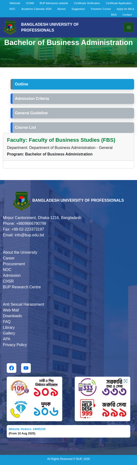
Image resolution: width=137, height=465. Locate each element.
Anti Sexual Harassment (23, 304)
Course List (25, 127)
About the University (20, 252)
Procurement (14, 264)
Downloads (12, 316)
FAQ (7, 322)
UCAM (30, 3)
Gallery (9, 333)
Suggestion (78, 8)
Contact (127, 14)
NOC (12, 8)
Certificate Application (119, 3)
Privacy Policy (15, 345)
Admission (12, 275)
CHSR (8, 281)
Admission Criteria (32, 99)
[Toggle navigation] (128, 27)
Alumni (61, 8)
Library (9, 327)
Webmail (15, 3)
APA (6, 339)
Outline (21, 84)
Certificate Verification (87, 3)
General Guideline (31, 113)
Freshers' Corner (101, 8)
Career (9, 258)
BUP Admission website (54, 3)
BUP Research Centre (22, 287)
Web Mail (11, 310)
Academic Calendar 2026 (36, 8)
